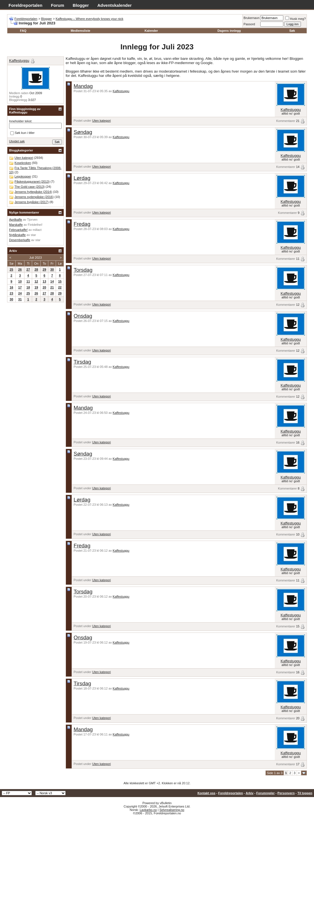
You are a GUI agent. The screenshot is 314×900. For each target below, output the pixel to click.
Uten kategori (101, 120)
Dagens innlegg (229, 30)
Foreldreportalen (25, 5)
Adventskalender (114, 5)
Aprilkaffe (15, 219)
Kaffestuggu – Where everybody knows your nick (89, 18)
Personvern (286, 793)
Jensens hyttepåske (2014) (33, 191)
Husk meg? (295, 18)
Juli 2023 (35, 257)
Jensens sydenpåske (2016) (34, 197)
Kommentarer (285, 121)
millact (37, 229)
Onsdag (83, 316)
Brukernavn (251, 18)
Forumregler (265, 793)
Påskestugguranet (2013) (32, 181)
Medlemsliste (80, 30)
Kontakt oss (206, 793)
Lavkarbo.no (148, 810)
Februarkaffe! (18, 229)
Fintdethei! (35, 224)
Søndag (83, 132)
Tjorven (32, 219)
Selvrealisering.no (171, 810)
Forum (57, 5)
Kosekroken (22, 163)
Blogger (81, 5)
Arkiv (249, 793)
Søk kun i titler (22, 133)
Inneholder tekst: (20, 121)
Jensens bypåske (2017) (31, 202)
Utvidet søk (17, 141)
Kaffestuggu (121, 91)
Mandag (83, 86)
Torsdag (83, 270)
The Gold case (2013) (29, 186)
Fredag (82, 224)
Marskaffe (16, 224)
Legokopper (22, 176)
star (33, 235)
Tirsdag (82, 362)
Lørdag (82, 178)
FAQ (23, 30)
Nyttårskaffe (17, 235)
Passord (249, 24)
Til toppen (305, 793)
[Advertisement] (157, 857)
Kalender (151, 30)
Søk (292, 30)
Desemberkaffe (19, 240)
